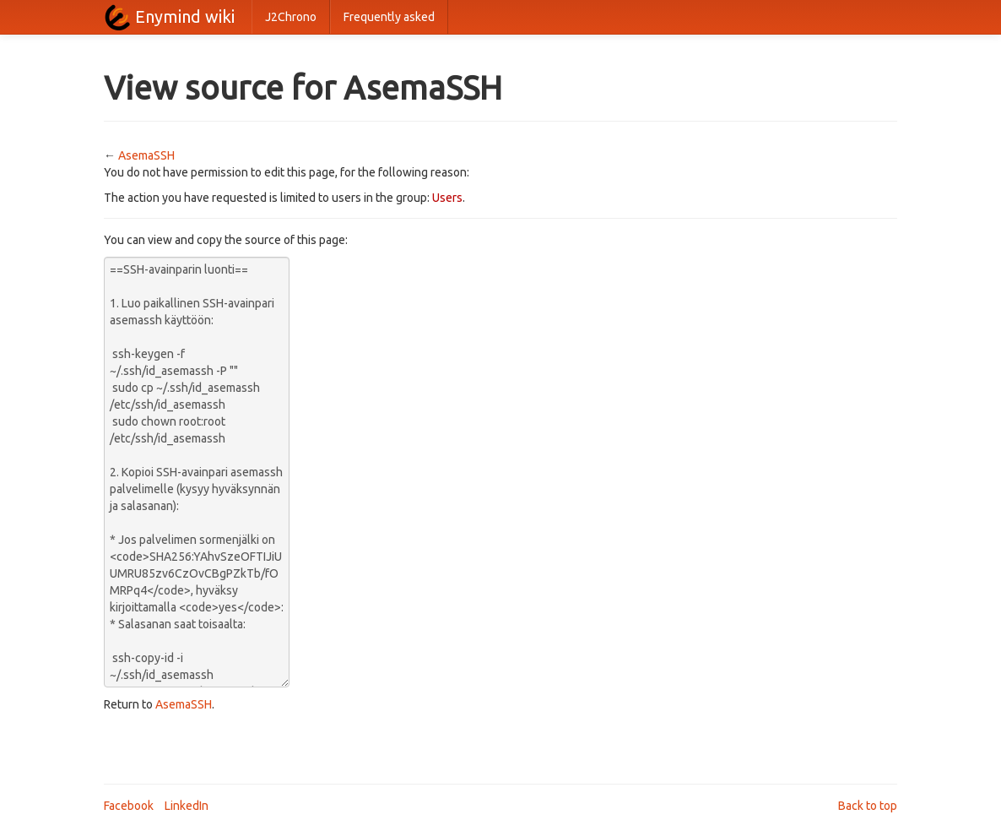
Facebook (129, 805)
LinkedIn (186, 805)
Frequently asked (389, 17)
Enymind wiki (185, 16)
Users (447, 197)
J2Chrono (291, 17)
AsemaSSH (146, 155)
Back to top (867, 805)
